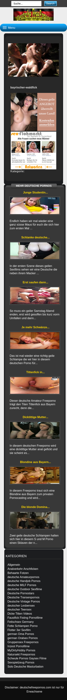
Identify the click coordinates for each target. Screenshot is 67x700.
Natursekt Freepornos (21, 654)
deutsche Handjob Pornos (24, 581)
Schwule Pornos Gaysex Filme (27, 658)
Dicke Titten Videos (20, 613)
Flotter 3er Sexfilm (19, 630)
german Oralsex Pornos (23, 638)
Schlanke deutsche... (35, 237)
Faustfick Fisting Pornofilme (25, 617)
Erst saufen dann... (35, 282)
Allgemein (14, 564)
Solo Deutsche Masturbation (25, 666)
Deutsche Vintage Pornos (24, 601)
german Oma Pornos (21, 633)
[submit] (50, 3)
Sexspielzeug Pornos (21, 662)
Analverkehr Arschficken (23, 568)
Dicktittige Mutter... (35, 417)
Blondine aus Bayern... (35, 462)
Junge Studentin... (35, 192)
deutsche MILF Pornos (22, 585)
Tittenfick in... (35, 372)
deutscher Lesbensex (21, 605)
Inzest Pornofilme (19, 646)
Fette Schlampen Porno (23, 625)
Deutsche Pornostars (21, 593)
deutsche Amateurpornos (23, 577)
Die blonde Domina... (35, 507)
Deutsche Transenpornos (23, 597)
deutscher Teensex (19, 609)
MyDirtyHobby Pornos (21, 650)
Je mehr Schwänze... (35, 327)
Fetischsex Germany (21, 621)
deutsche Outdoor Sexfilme (25, 589)
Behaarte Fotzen (18, 572)
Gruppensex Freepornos (23, 642)
